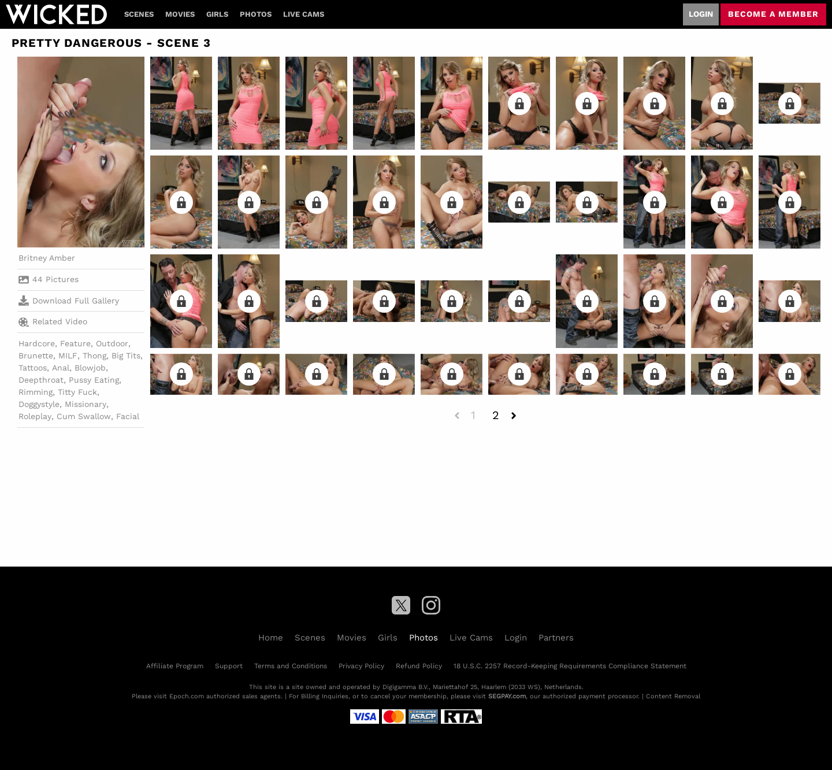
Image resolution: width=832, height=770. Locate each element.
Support (229, 666)
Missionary (85, 404)
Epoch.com (186, 696)
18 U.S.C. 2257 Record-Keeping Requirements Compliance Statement (570, 666)
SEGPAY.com (507, 696)
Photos (256, 14)
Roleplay (34, 416)
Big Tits (126, 355)
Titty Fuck (77, 392)
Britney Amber (46, 257)
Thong (94, 355)
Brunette (35, 355)
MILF (67, 355)
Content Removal (673, 696)
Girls (217, 14)
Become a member (773, 13)
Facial (127, 416)
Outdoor (112, 343)
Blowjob (90, 367)
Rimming (35, 392)
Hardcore (36, 343)
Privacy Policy (361, 666)
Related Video (52, 322)
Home (270, 637)
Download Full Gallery (68, 300)
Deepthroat (41, 379)
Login (701, 13)
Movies (180, 14)
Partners (556, 637)
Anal (60, 367)
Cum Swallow (84, 416)
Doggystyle (39, 404)
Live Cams (303, 14)
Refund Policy (419, 666)
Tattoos (32, 367)
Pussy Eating (94, 379)
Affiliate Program (174, 666)
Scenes (139, 14)
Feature (75, 343)
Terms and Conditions (290, 666)
